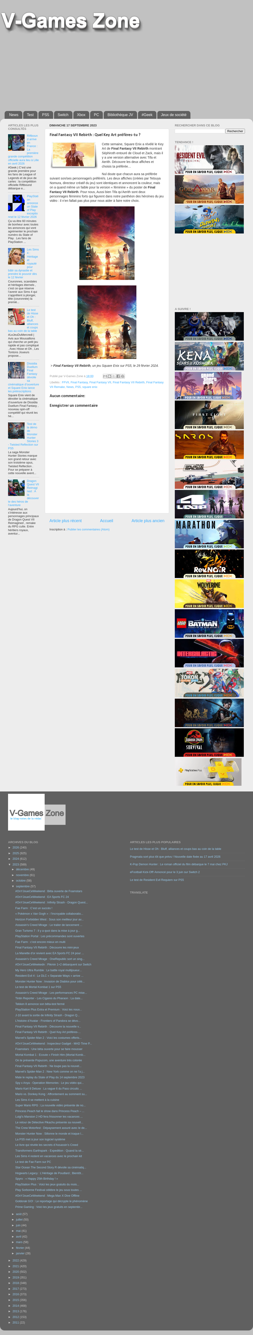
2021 (16, 1266)
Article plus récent (65, 520)
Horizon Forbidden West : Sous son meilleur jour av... (49, 919)
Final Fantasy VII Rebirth (129, 382)
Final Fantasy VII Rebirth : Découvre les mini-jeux (47, 947)
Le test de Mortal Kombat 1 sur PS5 (38, 987)
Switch (63, 115)
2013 (16, 1311)
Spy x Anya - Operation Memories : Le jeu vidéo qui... (49, 1083)
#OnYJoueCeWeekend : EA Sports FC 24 (42, 897)
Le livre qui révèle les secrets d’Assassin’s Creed (46, 1145)
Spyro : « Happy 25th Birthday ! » (36, 1178)
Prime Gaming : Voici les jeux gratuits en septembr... (48, 1207)
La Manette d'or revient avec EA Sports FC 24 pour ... (49, 953)
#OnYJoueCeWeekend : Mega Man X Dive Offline (47, 1195)
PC (96, 115)
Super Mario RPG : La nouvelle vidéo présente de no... (50, 1105)
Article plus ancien (148, 520)
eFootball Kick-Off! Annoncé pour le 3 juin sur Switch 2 (165, 872)
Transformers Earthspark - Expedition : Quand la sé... (49, 1150)
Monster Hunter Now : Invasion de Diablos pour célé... (50, 981)
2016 (16, 1294)
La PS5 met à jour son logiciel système (40, 1139)
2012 (16, 1317)
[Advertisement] (76, 70)
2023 (16, 864)
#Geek (147, 115)
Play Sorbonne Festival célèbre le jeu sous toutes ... (48, 1190)
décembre (23, 869)
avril (19, 1236)
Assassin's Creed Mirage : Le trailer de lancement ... (48, 925)
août (19, 1214)
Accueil (106, 520)
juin (18, 1225)
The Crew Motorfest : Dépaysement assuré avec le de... (51, 1128)
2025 (16, 853)
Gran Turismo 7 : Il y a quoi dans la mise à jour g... (47, 930)
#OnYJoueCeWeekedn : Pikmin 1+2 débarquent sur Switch (53, 964)
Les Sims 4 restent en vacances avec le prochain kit (48, 1156)
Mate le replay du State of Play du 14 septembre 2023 (49, 1077)
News (13, 115)
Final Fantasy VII (100, 382)
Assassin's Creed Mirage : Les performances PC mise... (51, 992)
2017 (16, 1288)
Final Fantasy (79, 382)
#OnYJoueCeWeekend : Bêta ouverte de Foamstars (48, 891)
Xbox (81, 115)
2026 (16, 847)
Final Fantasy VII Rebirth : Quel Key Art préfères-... (47, 1032)
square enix (89, 387)
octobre (21, 880)
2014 (16, 1305)
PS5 (45, 115)
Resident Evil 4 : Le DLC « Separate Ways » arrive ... (49, 975)
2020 (16, 1271)
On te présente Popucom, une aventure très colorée (48, 1060)
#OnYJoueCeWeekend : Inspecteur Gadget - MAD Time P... (53, 1043)
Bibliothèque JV (120, 115)
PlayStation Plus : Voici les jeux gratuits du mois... (47, 1184)
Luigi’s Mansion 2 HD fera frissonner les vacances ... (49, 1116)
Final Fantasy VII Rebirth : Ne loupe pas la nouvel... (48, 1066)
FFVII (65, 382)
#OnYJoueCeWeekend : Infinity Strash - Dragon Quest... (51, 902)
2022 (16, 1260)
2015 (16, 1300)
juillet (19, 1219)
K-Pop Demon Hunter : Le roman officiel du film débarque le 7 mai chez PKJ (179, 864)
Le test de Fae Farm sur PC (33, 1162)
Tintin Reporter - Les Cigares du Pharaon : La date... (49, 998)
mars (19, 1242)
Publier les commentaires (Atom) (88, 529)
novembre (23, 875)
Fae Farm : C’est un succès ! (33, 908)
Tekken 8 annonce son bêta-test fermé (39, 1004)
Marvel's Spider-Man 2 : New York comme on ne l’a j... (50, 1071)
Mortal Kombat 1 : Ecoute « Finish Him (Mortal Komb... (50, 1054)
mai (19, 1231)
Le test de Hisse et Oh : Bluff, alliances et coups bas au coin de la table (175, 849)
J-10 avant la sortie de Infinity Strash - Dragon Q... (47, 1015)
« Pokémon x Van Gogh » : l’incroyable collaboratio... (49, 913)
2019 (16, 1277)
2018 (16, 1283)
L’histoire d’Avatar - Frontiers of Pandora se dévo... (47, 1020)
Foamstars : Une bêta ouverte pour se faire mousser (48, 1049)
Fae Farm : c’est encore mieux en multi (40, 942)
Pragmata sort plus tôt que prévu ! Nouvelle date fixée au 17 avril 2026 (175, 856)
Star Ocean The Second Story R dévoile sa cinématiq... (50, 1167)
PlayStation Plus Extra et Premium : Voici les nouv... (48, 1009)
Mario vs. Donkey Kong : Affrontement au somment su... (51, 1094)
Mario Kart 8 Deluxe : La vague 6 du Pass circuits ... (48, 1088)
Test (30, 115)
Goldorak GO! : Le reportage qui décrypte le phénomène (51, 1201)
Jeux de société (174, 115)
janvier (21, 1253)
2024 (16, 858)
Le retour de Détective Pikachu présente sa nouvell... (49, 1122)
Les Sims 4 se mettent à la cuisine (37, 1100)
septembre (23, 886)
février (20, 1248)
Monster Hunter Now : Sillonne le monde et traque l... (49, 1133)
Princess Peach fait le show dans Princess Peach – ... (49, 1111)
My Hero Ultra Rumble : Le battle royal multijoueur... (48, 970)
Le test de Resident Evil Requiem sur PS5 (157, 880)
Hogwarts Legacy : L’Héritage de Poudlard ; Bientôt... (49, 1173)
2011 (16, 1322)
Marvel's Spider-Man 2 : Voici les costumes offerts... (48, 1037)
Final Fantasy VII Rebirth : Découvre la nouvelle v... (48, 1026)
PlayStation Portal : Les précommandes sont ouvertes (49, 936)
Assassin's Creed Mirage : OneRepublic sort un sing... (49, 959)
